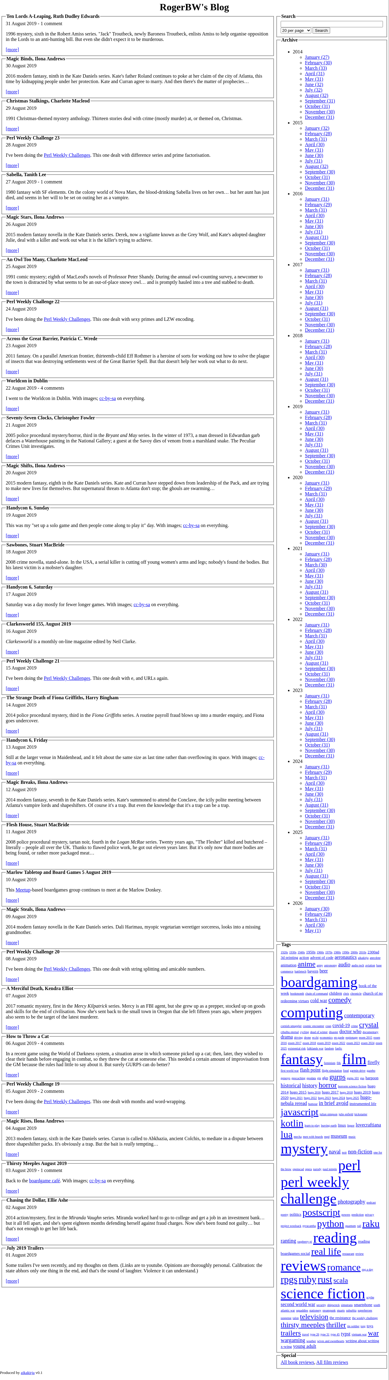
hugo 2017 (330, 1092)
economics (326, 1037)
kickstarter (360, 1114)
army (320, 965)
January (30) (317, 908)
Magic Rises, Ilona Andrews (35, 1120)
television (314, 1317)
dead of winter (319, 1032)
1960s (320, 952)
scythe (370, 1297)
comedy (339, 1000)
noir (344, 1152)
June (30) (314, 155)
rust (325, 1279)
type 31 (325, 1334)
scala (340, 1280)
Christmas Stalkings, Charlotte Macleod (48, 100)
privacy (369, 1214)
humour (313, 1104)
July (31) (313, 160)
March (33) (316, 68)
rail (359, 1225)
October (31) (317, 106)
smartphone (363, 1304)
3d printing (289, 957)
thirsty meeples (303, 1325)
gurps (338, 1077)
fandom (329, 1048)
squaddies (302, 1310)
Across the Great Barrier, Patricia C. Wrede (51, 338)
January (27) (317, 57)
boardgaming (319, 982)
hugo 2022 (310, 1098)
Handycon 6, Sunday (27, 507)
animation (288, 965)
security (321, 1305)
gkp (325, 1078)
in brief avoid (333, 1103)
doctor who (350, 1031)
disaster (333, 1032)
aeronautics (346, 957)
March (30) (316, 564)
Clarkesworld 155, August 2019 (38, 623)
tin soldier (353, 1326)
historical (291, 1086)
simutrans (347, 1305)
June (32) (314, 84)
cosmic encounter (313, 1026)
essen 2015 (365, 1037)
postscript (321, 1212)
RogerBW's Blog (194, 7)
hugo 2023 (324, 1098)
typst (345, 1333)
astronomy (330, 965)
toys (370, 1326)
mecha (298, 1136)
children (335, 993)
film (354, 1059)
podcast (371, 1202)
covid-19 (341, 1025)
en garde (339, 1037)
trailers (291, 1333)
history (309, 1086)
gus (362, 1078)
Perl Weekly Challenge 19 (32, 1083)
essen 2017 (294, 1043)
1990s (346, 952)
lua (287, 1134)
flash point (310, 1070)
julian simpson (328, 1114)
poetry (285, 1214)
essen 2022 (338, 1043)
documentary (370, 1032)
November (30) (320, 111)
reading (335, 1238)
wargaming (293, 1340)
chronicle (355, 993)
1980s (337, 952)
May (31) (314, 79)
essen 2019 (323, 1043)
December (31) (319, 117)
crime (354, 1026)
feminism (330, 1063)
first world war (290, 1070)
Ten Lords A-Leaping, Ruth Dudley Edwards (53, 16)
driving (298, 1037)
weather (311, 1341)
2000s (354, 952)
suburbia (351, 1310)
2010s (362, 952)
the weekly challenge (364, 1318)
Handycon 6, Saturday (29, 586)
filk (339, 1063)
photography (351, 1202)
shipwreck (333, 1305)
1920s (284, 952)
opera (308, 1169)
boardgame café (44, 1180)
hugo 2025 (352, 1098)
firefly (373, 1062)
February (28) (318, 133)
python (330, 1223)
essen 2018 (309, 1043)
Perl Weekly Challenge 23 (32, 137)
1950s (311, 952)
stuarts (341, 1310)
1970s (329, 952)
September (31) (320, 100)
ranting (288, 1241)
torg (363, 1326)
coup (328, 1026)
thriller (336, 1325)
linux (342, 1125)
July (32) (313, 89)
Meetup (22, 889)
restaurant (348, 1253)
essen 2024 (367, 1043)
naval (335, 1152)
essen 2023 (353, 1043)
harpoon (372, 1078)
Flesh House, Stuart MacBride (37, 824)
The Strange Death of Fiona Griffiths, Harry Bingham (62, 697)
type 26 (314, 1334)
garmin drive (357, 1070)
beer (324, 970)
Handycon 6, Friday (27, 740)
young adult (304, 1346)
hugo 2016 (314, 1092)
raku (371, 1223)
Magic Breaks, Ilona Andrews (37, 782)
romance (343, 1267)
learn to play (312, 1125)
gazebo (371, 1070)
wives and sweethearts (330, 1341)
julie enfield (346, 1114)
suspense (286, 1318)
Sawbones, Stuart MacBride (35, 544)
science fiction (323, 1293)
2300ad (373, 952)
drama (287, 1036)
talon (296, 1318)
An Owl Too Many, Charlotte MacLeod (47, 259)
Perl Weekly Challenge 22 (32, 301)
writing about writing (362, 1340)
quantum (350, 1225)
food (346, 1070)
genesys (285, 1078)
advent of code (321, 957)
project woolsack (291, 1225)
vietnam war (359, 1334)
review (359, 1253)
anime (307, 964)
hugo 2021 (296, 1098)
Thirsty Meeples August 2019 (36, 1163)
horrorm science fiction (352, 1086)
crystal (369, 1025)
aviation (370, 965)
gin (319, 1078)
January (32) (317, 128)
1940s (301, 952)
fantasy (302, 1059)
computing (312, 1012)
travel (305, 1334)
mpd (327, 1136)
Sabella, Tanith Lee (26, 174)
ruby (307, 1279)
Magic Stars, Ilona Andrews (35, 217)
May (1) (313, 930)
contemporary (359, 1015)
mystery (304, 1148)
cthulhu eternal (290, 1032)
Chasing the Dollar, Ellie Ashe (37, 1200)
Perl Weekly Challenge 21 (32, 660)
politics (295, 1214)
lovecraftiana (368, 1124)
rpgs (289, 1279)
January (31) (317, 199)
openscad (298, 1169)
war (373, 1333)
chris (346, 993)
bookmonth (297, 993)
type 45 (335, 1334)
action (304, 957)
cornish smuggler (291, 1026)
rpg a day (367, 1269)
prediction (357, 1214)
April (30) (314, 144)
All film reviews (332, 1362)
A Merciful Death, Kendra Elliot (39, 988)
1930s (292, 952)
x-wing (286, 1346)
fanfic (338, 1048)
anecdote (375, 957)
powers (345, 1214)
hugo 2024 (338, 1098)
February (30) (318, 62)
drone (307, 1037)
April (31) (314, 73)
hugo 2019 (362, 1092)
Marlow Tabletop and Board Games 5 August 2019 (58, 872)
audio (344, 965)
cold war (318, 1000)
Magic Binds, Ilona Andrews (35, 58)
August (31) (316, 237)
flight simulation (332, 1070)
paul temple (330, 1169)
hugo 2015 (298, 1092)
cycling (304, 1032)
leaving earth (329, 1125)
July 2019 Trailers (25, 1248)
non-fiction (360, 1152)
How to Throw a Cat (27, 1036)
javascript (299, 1111)
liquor (350, 1125)
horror (328, 1085)
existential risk (297, 1048)
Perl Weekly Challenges (67, 155)
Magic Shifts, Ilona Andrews (35, 465)
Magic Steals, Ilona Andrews (35, 909)
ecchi (315, 1037)
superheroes (365, 1310)
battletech (300, 971)
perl (349, 1165)
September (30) (320, 171)
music (352, 1136)
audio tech (357, 965)
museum (339, 1136)
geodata (311, 1078)
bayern (313, 971)
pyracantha (309, 1225)
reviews (303, 1265)
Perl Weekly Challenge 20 (32, 951)
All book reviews (297, 1362)
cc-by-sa (108, 398)
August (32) (316, 95)
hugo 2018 (346, 1092)
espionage (352, 1037)
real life (326, 1251)
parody (317, 1169)
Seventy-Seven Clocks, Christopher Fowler (50, 417)
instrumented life (363, 1103)
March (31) (316, 139)
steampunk (329, 1310)
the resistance (340, 1317)
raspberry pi (304, 1241)
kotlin (292, 1123)
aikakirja (363, 957)
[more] (12, 49)
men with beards (313, 1136)
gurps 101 (353, 1078)
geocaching (299, 1078)
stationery (315, 1310)
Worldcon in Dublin (27, 380)
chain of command (316, 993)
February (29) (318, 204)
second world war (298, 1304)
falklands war (315, 1048)
